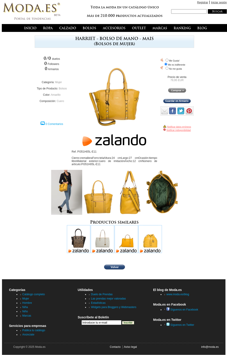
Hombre (27, 302)
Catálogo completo (33, 294)
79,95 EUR (177, 80)
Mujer (58, 82)
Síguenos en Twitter (180, 324)
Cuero (60, 101)
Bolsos (63, 88)
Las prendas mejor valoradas (108, 298)
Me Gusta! (174, 61)
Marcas (26, 315)
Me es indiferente (176, 65)
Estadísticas (98, 302)
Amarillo (56, 94)
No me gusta (175, 69)
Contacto (115, 346)
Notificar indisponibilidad (178, 130)
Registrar (202, 2)
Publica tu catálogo (33, 330)
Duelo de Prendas (102, 294)
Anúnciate (28, 334)
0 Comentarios (54, 124)
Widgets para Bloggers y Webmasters (113, 307)
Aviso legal (130, 346)
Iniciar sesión (219, 2)
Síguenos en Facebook (182, 309)
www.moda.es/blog (177, 294)
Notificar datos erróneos (179, 127)
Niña (25, 307)
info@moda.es (210, 346)
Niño (25, 311)
